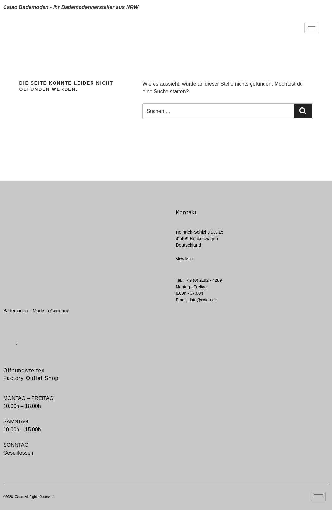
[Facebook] (5, 339)
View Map (184, 259)
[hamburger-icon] (311, 28)
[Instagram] (16, 339)
